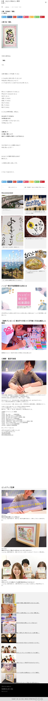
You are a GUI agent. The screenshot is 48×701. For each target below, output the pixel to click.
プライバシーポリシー (6, 686)
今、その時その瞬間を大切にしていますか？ (12, 280)
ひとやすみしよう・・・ (8, 209)
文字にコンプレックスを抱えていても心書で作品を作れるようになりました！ (18, 582)
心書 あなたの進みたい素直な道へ (10, 2)
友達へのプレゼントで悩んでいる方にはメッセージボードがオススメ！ (17, 550)
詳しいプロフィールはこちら (8, 427)
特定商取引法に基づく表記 (7, 689)
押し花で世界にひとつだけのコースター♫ (35, 238)
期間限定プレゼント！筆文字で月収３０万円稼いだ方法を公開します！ (17, 352)
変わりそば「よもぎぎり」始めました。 (11, 247)
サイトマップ (4, 691)
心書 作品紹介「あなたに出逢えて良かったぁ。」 (35, 187)
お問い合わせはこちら (10, 431)
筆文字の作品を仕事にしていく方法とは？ (11, 517)
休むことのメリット (13, 187)
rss (36, 699)
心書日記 (5, 13)
